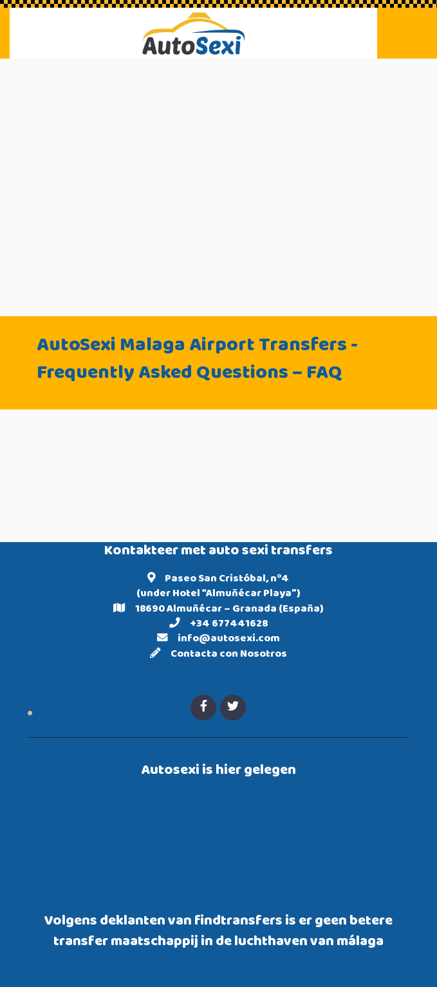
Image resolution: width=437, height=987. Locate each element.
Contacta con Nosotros (229, 655)
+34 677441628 (229, 624)
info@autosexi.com (229, 639)
